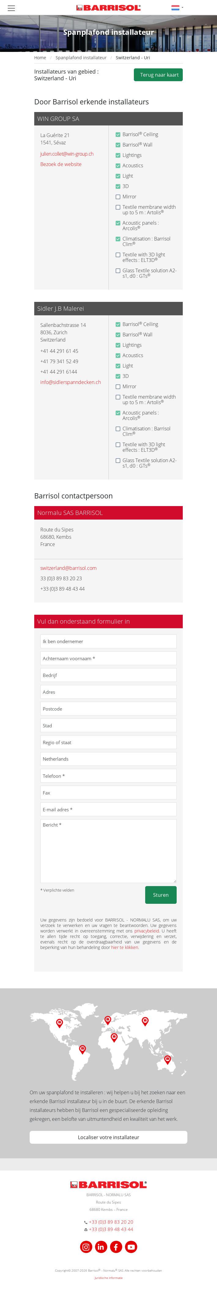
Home (40, 57)
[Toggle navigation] (11, 8)
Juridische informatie (109, 1278)
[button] (177, 7)
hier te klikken (124, 947)
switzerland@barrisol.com (68, 568)
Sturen (161, 895)
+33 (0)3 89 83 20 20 (111, 1222)
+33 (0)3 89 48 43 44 (111, 1229)
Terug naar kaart (158, 74)
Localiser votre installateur (108, 1137)
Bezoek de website (61, 164)
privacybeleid (146, 931)
